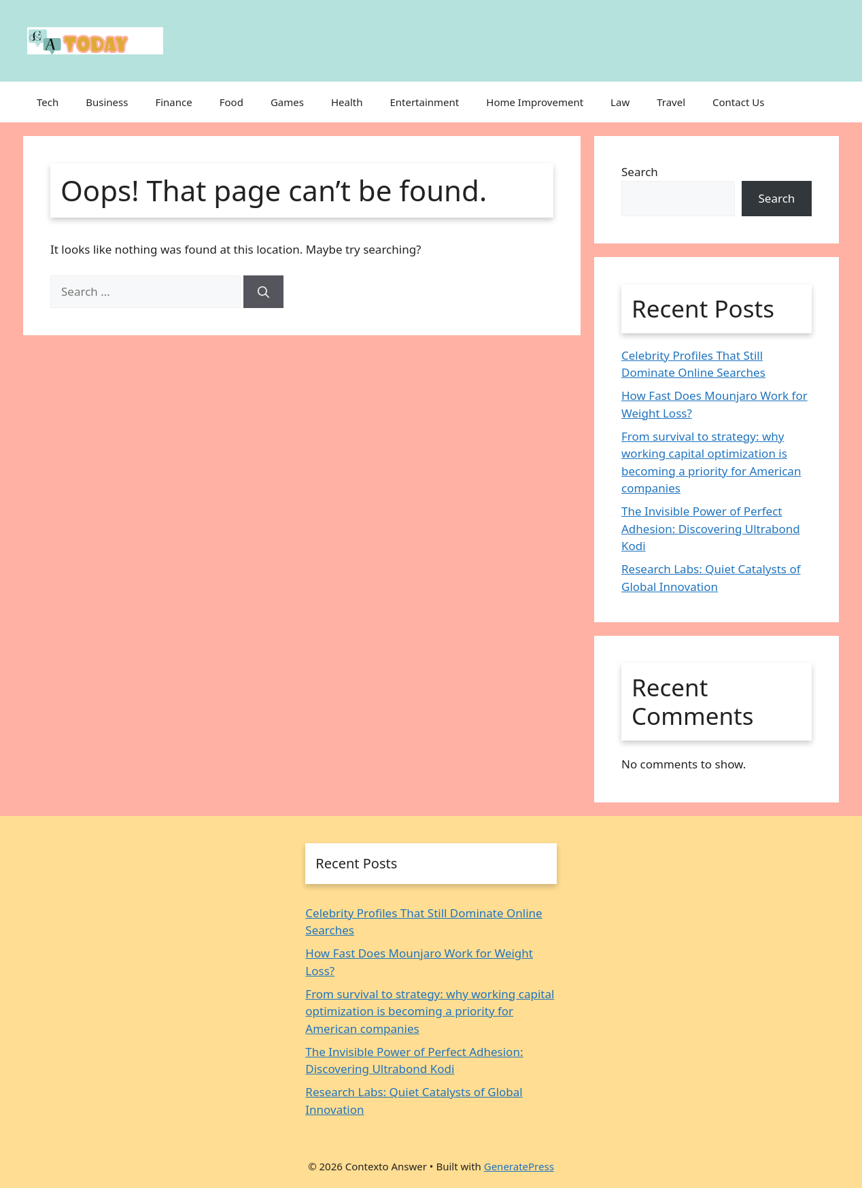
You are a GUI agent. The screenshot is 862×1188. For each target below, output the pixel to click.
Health (347, 102)
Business (107, 102)
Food (231, 102)
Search (639, 172)
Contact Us (738, 102)
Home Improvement (534, 102)
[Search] (263, 291)
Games (287, 102)
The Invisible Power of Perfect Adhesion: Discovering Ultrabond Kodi (710, 528)
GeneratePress (519, 1166)
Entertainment (424, 102)
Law (620, 102)
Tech (47, 102)
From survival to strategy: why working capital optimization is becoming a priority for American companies (429, 1011)
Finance (173, 102)
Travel (671, 102)
